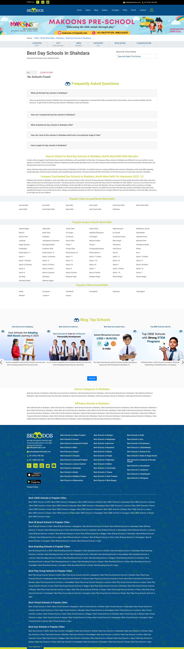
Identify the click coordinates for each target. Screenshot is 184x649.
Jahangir (22, 241)
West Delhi (69, 209)
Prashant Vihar (47, 249)
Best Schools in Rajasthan (104, 460)
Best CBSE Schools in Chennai (143, 502)
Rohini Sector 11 (25, 253)
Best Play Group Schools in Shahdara (63, 393)
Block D (21, 233)
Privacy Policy (32, 487)
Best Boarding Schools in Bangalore (68, 551)
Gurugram (46, 291)
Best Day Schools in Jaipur (124, 638)
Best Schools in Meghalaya (104, 439)
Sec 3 (138, 253)
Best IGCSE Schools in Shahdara (93, 413)
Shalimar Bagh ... (95, 277)
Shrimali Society (24, 280)
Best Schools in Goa (135, 439)
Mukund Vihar (141, 241)
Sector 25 (92, 265)
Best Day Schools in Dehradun (78, 638)
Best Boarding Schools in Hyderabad (125, 551)
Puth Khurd (117, 249)
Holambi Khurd (141, 237)
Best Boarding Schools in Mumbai (84, 554)
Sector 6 (69, 269)
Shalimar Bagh (71, 277)
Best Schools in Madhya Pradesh (73, 476)
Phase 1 (69, 245)
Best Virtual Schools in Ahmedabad (100, 610)
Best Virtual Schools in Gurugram (135, 617)
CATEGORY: (99, 44)
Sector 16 (69, 261)
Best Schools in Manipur (103, 435)
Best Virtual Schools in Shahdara (83, 396)
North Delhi (93, 205)
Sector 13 (116, 257)
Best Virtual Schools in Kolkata (92, 607)
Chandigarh (140, 291)
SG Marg (22, 277)
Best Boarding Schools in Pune (57, 554)
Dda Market (140, 233)
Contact (143, 10)
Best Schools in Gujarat (69, 452)
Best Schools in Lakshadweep (139, 447)
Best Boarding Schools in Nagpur (102, 558)
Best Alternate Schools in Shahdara (143, 408)
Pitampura (117, 245)
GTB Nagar (93, 237)
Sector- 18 (116, 273)
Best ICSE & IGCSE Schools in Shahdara (65, 413)
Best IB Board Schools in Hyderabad (124, 526)
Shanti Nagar (117, 277)
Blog (96, 10)
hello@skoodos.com (133, 2)
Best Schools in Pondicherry (138, 443)
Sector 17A (93, 261)
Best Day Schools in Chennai (136, 631)
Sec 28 (115, 253)
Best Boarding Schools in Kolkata (97, 551)
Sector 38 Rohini (142, 265)
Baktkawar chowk (142, 229)
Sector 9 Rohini (94, 273)
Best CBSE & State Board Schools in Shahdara (134, 410)
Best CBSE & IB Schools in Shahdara (40, 410)
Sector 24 (69, 265)
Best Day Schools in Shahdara (78, 38)
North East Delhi (119, 205)
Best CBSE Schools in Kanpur (40, 513)
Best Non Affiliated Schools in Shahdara (62, 419)
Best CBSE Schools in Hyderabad (116, 502)
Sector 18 (116, 261)
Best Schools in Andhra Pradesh (73, 435)
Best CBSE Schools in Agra (39, 517)
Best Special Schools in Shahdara (138, 396)
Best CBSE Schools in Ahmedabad (91, 506)
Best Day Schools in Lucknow (108, 634)
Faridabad (69, 291)
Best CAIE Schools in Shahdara (86, 416)
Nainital (22, 295)
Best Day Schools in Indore (132, 634)
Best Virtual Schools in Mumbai (72, 610)
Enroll (133, 10)
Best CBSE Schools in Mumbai (64, 506)
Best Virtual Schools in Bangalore (65, 607)
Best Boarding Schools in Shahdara (91, 393)
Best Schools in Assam (69, 439)
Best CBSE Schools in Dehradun (89, 509)
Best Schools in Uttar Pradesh (105, 476)
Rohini (138, 249)
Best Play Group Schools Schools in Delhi (45, 575)
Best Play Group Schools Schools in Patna (124, 589)
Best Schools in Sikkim (103, 464)
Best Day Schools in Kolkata (87, 631)
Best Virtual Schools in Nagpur (80, 614)
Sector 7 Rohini (118, 269)
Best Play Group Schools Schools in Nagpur (72, 586)
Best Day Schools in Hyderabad (111, 631)
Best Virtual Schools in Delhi (40, 607)
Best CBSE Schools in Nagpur (64, 509)
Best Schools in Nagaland (104, 447)
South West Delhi (48, 209)
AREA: (79, 44)
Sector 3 (116, 265)
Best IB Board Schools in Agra (89, 541)
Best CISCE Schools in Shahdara (61, 416)
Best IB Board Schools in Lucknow (141, 530)
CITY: (58, 44)
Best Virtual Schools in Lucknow (128, 610)
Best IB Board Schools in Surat (68, 534)
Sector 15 (45, 261)
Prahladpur (23, 249)
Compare (115, 10)
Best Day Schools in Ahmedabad (83, 634)
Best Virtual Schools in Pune (47, 610)
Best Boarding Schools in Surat (76, 558)
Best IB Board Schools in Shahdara (87, 408)
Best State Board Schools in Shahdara (115, 408)
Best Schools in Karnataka (70, 468)
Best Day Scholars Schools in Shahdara (110, 396)
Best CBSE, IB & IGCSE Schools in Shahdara (70, 410)
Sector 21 (139, 261)
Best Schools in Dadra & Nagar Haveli (142, 456)
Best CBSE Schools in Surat (40, 509)
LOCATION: (37, 44)
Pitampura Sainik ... (143, 245)
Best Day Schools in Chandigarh (70, 642)
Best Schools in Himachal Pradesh (74, 460)
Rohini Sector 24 (72, 253)
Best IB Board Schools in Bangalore (68, 526)
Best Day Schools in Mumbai (57, 634)
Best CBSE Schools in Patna (64, 513)
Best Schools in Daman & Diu (138, 452)
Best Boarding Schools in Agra (106, 565)
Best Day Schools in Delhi (39, 631)
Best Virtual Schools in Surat (55, 614)
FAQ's (125, 10)
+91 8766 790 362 (35, 456)
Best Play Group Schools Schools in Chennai (71, 579)
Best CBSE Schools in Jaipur (139, 509)
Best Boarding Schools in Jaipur (64, 562)
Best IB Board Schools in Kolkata (96, 526)
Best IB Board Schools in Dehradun (121, 534)
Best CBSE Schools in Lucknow (118, 506)
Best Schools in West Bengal (105, 480)
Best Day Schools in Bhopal (102, 638)
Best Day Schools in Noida (119, 642)
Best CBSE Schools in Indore (143, 506)
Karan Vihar (70, 241)
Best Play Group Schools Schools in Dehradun (109, 586)
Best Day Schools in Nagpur (54, 638)
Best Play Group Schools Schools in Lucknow (93, 582)
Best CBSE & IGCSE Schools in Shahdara (102, 410)
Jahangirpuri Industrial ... (51, 241)
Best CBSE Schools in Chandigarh (90, 513)
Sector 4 (22, 269)
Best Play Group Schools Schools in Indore (129, 582)
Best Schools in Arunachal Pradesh (74, 443)
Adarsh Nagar (24, 229)
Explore (105, 10)
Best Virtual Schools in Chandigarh (106, 617)
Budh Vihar (46, 233)
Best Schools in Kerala (69, 472)
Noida (21, 291)
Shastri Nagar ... (142, 277)
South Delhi (23, 209)
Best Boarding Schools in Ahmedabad (113, 554)
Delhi (36, 38)
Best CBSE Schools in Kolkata (90, 502)
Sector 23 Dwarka (25, 265)
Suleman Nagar (48, 280)
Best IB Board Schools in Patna (102, 537)
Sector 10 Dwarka (48, 257)
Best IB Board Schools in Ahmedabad (112, 530)
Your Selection (35, 646)
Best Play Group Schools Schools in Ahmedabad (55, 582)
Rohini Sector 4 (94, 253)
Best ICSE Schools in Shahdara (62, 408)
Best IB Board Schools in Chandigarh (130, 537)
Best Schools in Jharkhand (137, 470)
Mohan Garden (94, 241)
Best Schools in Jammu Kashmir (73, 464)
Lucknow (45, 295)
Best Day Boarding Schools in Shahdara (119, 393)
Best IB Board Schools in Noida (64, 541)
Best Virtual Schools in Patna (80, 617)
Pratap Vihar (70, 249)
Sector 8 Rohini (71, 273)
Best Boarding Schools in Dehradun (130, 558)
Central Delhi (23, 205)
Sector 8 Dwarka (48, 273)
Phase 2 (92, 245)
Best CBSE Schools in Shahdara (38, 408)
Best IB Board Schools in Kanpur (76, 537)
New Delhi (69, 205)
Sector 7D (139, 269)
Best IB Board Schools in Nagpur (94, 534)
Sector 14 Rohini (25, 261)
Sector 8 (22, 273)
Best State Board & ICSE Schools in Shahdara (122, 413)
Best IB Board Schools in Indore (42, 534)
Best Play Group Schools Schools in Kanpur (89, 589)
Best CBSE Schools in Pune (40, 506)
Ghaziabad (93, 291)
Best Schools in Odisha (103, 452)
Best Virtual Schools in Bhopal (132, 614)
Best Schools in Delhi (135, 435)
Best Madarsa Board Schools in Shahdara (137, 416)
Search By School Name (126, 52)
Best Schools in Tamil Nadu (104, 468)
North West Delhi (47, 38)
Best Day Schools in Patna (45, 642)
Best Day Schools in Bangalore (62, 631)
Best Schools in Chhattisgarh (138, 474)
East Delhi (46, 205)
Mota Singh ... (118, 241)
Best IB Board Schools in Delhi (40, 526)
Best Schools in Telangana (137, 478)
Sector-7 (139, 273)
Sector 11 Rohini (95, 257)
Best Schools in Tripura (103, 472)
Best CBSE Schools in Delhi (39, 502)
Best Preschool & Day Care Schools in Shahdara (52, 396)
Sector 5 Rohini (47, 269)
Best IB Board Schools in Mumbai (83, 530)
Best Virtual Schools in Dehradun (106, 614)
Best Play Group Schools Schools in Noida (109, 593)
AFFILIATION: (120, 44)
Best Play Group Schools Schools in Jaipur (54, 589)
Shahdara (60, 38)
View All (92, 378)
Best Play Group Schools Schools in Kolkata (118, 575)
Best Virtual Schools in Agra (60, 621)
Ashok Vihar (70, 229)
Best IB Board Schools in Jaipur (49, 537)
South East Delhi (95, 209)
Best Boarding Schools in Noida (80, 565)
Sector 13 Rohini (142, 257)
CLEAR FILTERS (46, 72)
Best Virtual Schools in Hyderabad (119, 607)
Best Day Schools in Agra (141, 642)
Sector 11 (69, 257)
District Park (23, 237)
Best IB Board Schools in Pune (57, 530)
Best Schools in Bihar (68, 447)
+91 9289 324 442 (35, 460)
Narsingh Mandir (48, 245)
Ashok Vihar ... (94, 229)
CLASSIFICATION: (144, 44)
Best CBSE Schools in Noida (142, 513)
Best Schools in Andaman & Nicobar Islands (141, 461)
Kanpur (68, 295)
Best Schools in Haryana (70, 456)
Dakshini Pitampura (96, 233)
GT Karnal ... (70, 237)
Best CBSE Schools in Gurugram (117, 513)
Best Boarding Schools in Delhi (41, 551)
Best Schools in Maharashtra (71, 480)
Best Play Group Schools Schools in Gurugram (73, 593)
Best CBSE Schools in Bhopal (115, 509)
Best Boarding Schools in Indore (49, 558)
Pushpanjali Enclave (96, 249)
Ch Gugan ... (70, 233)
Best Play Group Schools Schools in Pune (106, 579)
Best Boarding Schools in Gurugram (53, 565)
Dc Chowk (116, 233)
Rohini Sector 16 (48, 253)
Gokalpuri (45, 237)
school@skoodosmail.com (39, 452)
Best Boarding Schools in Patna (117, 562)
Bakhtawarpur (118, 229)
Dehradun (116, 291)
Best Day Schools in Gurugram (96, 642)
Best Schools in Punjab (103, 456)
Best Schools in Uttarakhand (138, 466)
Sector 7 (92, 269)
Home (79, 10)
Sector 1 (22, 257)
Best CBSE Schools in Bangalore (64, 502)
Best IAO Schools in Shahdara (109, 416)
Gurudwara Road (119, 237)
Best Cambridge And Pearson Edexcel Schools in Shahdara (99, 419)
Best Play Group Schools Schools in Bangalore (81, 575)
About (88, 10)
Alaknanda (46, 229)
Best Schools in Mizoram (104, 443)
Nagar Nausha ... (25, 245)
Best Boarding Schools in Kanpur (91, 562)
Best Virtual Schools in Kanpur (55, 617)
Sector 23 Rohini (48, 265)
